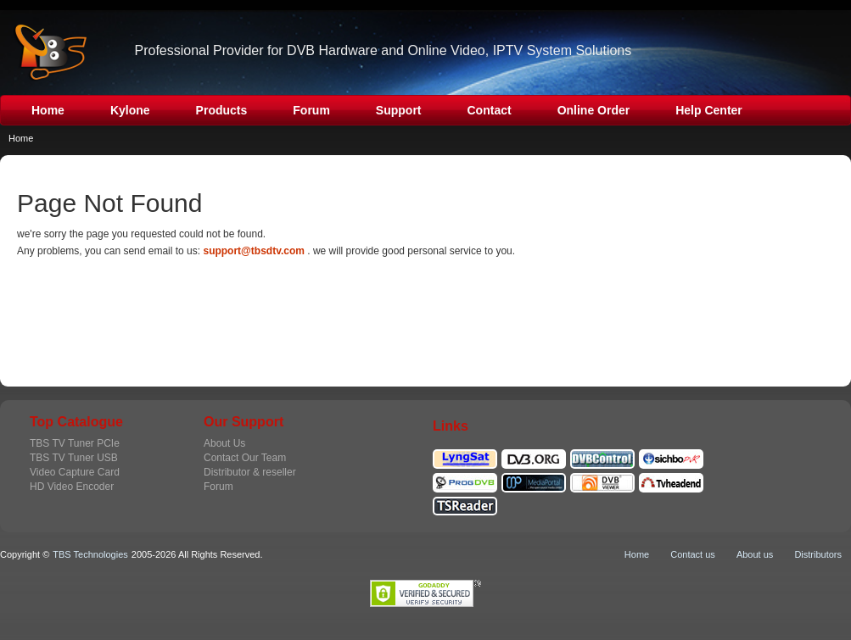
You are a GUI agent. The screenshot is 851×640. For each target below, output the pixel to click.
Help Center (708, 110)
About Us (224, 443)
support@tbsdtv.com (253, 251)
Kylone (130, 110)
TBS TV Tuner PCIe (75, 443)
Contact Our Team (245, 458)
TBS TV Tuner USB (74, 458)
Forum (311, 110)
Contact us (692, 554)
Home (47, 110)
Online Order (593, 110)
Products (222, 110)
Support (399, 110)
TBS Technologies (90, 554)
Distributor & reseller (250, 472)
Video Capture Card (75, 472)
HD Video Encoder (72, 487)
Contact (489, 110)
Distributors (818, 554)
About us (754, 554)
